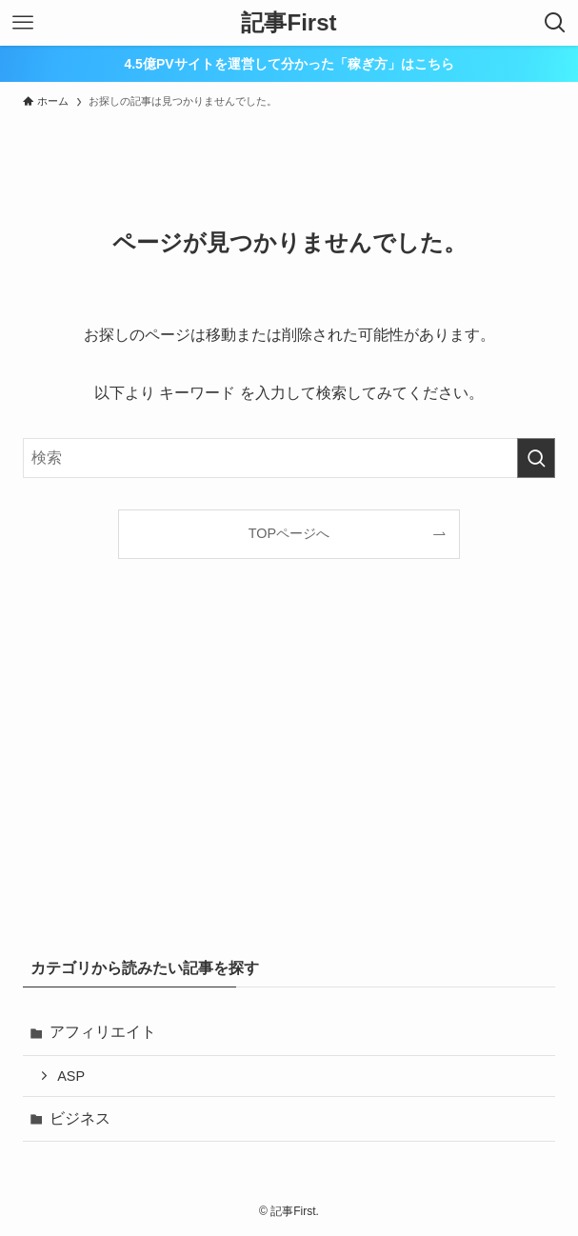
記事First (288, 22)
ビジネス (80, 1118)
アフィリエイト (103, 1032)
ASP (71, 1076)
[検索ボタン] (555, 23)
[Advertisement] (288, 784)
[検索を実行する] (536, 458)
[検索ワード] (288, 458)
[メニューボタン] (23, 23)
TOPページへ (289, 533)
